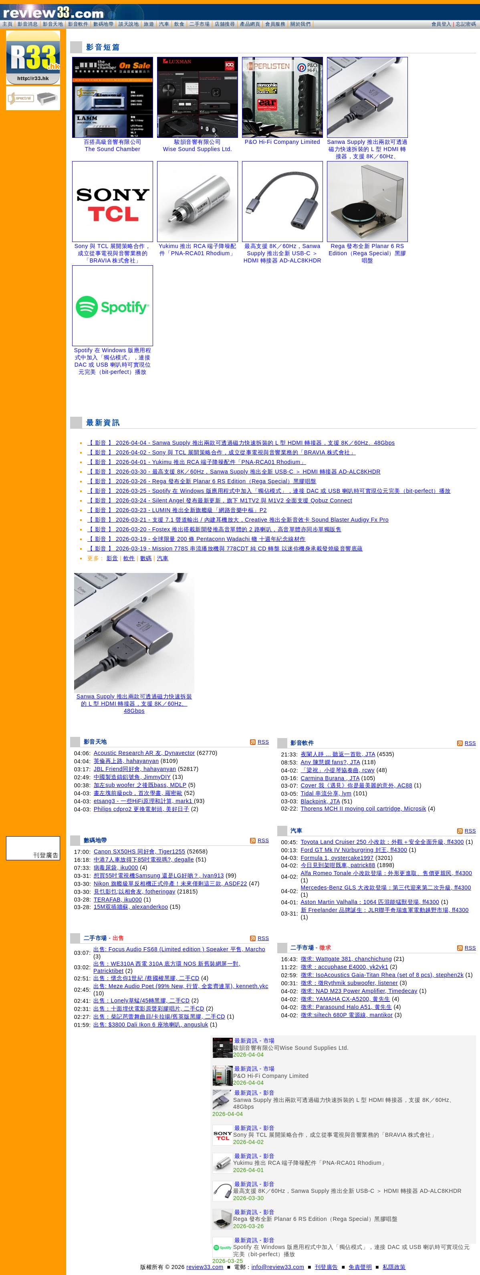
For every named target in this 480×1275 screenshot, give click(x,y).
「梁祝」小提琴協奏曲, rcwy (338, 770)
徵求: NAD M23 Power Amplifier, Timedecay (359, 991)
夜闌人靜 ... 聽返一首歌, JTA (338, 754)
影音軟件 (78, 24)
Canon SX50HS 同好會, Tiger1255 (140, 851)
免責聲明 (360, 1267)
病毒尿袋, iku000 (116, 867)
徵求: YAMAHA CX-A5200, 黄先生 (345, 999)
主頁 (7, 24)
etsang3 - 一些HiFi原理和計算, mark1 (144, 801)
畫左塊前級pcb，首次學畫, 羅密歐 (138, 793)
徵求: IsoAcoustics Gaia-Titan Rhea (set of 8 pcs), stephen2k (382, 975)
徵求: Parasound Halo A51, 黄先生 (346, 1007)
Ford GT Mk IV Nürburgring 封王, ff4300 (354, 850)
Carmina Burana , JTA (330, 778)
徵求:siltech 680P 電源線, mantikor (347, 1015)
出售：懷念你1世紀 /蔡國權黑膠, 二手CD (146, 978)
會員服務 (275, 24)
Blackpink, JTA (320, 801)
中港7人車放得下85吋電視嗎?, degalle (144, 859)
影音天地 (53, 24)
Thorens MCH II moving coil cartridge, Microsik (363, 808)
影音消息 (28, 24)
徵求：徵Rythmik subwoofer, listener (349, 983)
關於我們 (300, 24)
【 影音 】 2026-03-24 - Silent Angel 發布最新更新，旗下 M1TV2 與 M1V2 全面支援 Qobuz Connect (219, 500)
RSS (263, 742)
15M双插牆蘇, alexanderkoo (131, 907)
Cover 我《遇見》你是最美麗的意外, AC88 (357, 785)
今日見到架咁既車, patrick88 (338, 865)
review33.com (204, 1267)
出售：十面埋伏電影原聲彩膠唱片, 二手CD (148, 1008)
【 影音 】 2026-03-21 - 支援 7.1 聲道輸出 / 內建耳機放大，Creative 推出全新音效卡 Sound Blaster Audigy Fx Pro (238, 519)
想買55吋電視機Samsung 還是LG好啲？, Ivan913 (159, 875)
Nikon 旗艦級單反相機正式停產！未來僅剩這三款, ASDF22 (170, 883)
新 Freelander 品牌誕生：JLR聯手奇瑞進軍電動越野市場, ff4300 (385, 910)
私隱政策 (394, 1267)
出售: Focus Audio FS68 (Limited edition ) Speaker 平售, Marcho (179, 949)
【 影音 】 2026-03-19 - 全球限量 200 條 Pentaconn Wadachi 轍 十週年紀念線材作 (196, 539)
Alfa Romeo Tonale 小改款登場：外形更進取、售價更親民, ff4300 (386, 873)
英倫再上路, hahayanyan (126, 761)
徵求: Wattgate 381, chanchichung (346, 959)
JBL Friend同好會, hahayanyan (135, 769)
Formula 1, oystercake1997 (337, 858)
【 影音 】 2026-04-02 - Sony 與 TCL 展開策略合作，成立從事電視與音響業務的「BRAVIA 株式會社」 (221, 452)
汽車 (164, 24)
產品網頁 (250, 24)
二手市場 (200, 24)
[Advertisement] (273, 390)
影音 (112, 558)
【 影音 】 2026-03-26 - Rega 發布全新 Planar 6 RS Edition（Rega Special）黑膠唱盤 (202, 481)
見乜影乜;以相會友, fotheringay (134, 891)
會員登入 (442, 24)
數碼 (146, 558)
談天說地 (129, 24)
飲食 (179, 24)
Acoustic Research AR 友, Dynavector (144, 753)
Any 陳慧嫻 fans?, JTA (330, 762)
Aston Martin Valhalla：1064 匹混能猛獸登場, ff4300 (370, 902)
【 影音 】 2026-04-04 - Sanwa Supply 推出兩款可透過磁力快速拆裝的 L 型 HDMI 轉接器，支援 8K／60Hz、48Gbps (241, 443)
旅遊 (149, 24)
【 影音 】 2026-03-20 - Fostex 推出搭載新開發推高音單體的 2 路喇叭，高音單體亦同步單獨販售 (214, 529)
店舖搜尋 (225, 24)
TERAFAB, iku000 (118, 899)
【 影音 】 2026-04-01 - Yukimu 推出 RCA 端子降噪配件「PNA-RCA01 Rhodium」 (196, 462)
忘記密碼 (466, 24)
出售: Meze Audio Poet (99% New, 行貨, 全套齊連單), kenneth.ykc (180, 986)
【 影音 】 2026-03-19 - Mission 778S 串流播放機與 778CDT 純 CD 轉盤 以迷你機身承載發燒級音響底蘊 (225, 548)
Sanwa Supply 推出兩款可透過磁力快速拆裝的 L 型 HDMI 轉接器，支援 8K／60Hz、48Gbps (134, 701)
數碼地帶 (103, 24)
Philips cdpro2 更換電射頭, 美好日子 (142, 809)
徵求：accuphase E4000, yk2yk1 (344, 967)
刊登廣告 (326, 1267)
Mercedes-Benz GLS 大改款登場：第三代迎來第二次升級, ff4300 (386, 887)
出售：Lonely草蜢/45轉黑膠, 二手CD (141, 1000)
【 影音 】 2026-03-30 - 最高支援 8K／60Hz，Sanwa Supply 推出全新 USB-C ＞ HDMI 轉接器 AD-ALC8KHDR (234, 471)
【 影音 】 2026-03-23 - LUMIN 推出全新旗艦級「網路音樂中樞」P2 (177, 510)
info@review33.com (278, 1267)
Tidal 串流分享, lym (326, 793)
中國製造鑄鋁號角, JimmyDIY (132, 777)
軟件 (129, 558)
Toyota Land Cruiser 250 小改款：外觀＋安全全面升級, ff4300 (382, 842)
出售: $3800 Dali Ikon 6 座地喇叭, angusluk (150, 1024)
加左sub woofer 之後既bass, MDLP (140, 785)
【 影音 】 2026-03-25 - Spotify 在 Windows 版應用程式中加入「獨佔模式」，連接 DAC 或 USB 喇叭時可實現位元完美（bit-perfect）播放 (269, 491)
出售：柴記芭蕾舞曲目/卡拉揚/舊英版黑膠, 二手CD (159, 1016)
